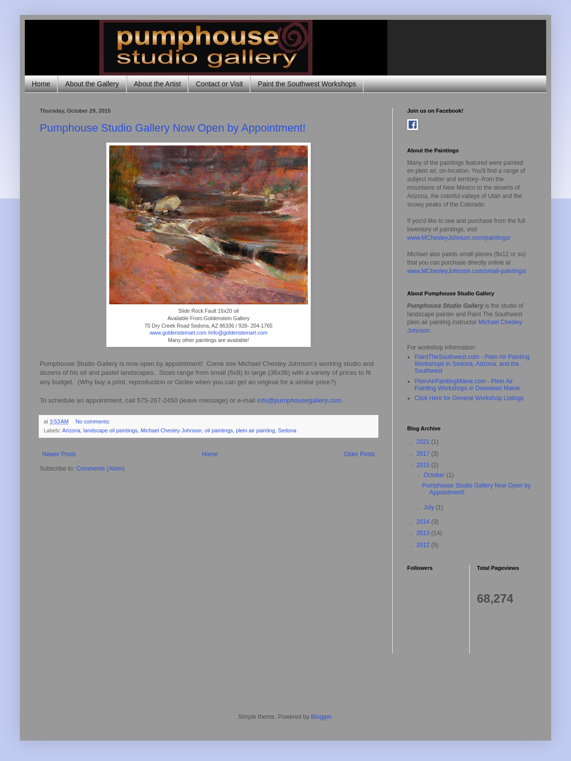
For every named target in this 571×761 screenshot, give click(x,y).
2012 (424, 545)
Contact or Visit (219, 84)
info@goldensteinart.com (239, 333)
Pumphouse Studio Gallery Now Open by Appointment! (173, 128)
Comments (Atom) (100, 468)
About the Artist (157, 84)
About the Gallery (92, 84)
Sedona (287, 430)
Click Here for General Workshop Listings (469, 398)
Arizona (71, 430)
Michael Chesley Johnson (171, 430)
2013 (424, 533)
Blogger (321, 716)
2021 (424, 441)
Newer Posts (59, 454)
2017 (424, 453)
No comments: (93, 421)
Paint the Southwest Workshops (307, 84)
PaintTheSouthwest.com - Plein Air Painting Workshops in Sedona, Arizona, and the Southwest (472, 364)
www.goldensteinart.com (177, 333)
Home (41, 84)
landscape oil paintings (110, 430)
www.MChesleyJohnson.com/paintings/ (458, 237)
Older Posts (359, 454)
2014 (424, 521)
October (435, 475)
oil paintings (219, 430)
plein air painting (255, 430)
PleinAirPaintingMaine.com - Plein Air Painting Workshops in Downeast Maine (467, 385)
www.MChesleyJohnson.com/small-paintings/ (466, 271)
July (430, 507)
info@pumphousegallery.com (299, 400)
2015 (424, 465)
